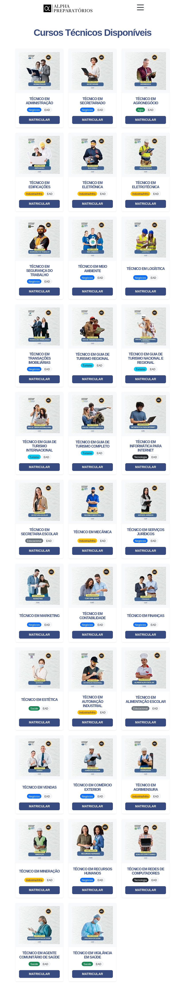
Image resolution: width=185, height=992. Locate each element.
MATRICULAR (39, 119)
